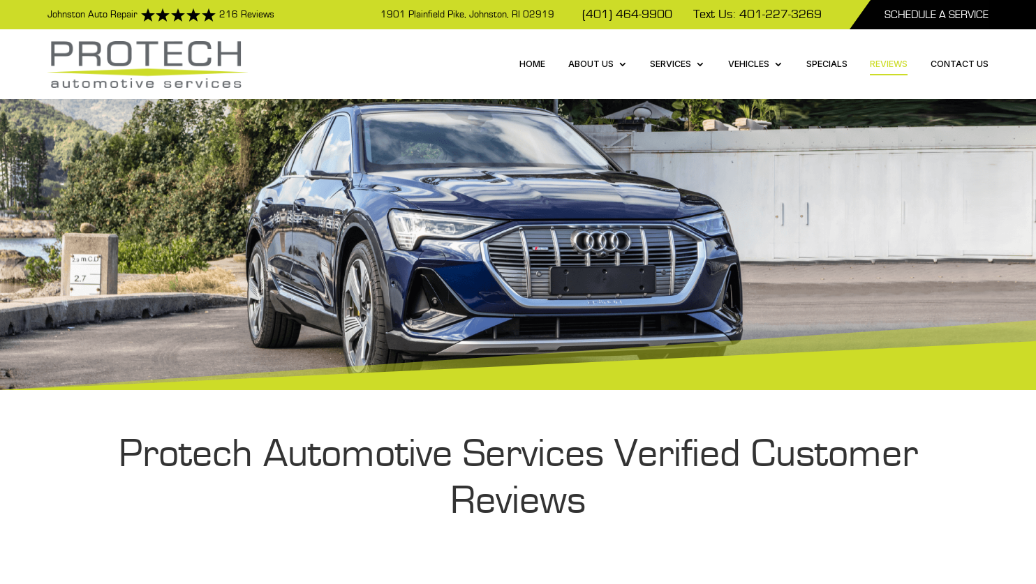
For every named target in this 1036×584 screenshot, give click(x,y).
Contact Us (960, 64)
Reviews (889, 64)
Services (670, 64)
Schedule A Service (937, 14)
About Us (591, 64)
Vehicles (748, 64)
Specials (827, 64)
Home (532, 64)
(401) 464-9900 (627, 15)
